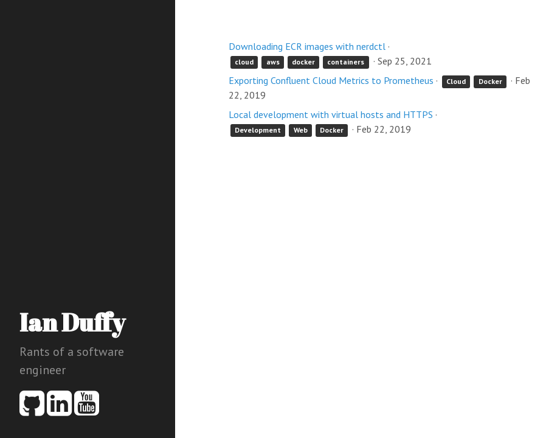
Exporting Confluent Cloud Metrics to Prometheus (331, 80)
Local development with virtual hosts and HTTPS (331, 114)
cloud (244, 61)
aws (273, 61)
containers (345, 61)
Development (258, 129)
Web (301, 129)
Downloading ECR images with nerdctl (307, 46)
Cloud (456, 81)
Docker (490, 81)
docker (303, 61)
